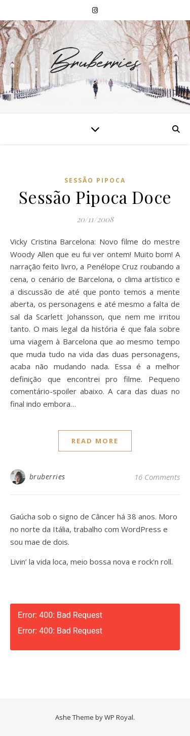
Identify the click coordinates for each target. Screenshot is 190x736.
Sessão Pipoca (95, 180)
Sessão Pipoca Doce (95, 197)
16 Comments (157, 477)
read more (95, 440)
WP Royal (118, 717)
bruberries (47, 476)
